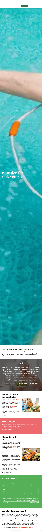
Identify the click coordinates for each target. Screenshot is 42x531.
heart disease (12, 406)
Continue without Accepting (37, 1)
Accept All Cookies (24, 6)
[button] (31, 405)
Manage (16, 6)
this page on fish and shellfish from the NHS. (24, 527)
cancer (14, 407)
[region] (21, 4)
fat (13, 442)
